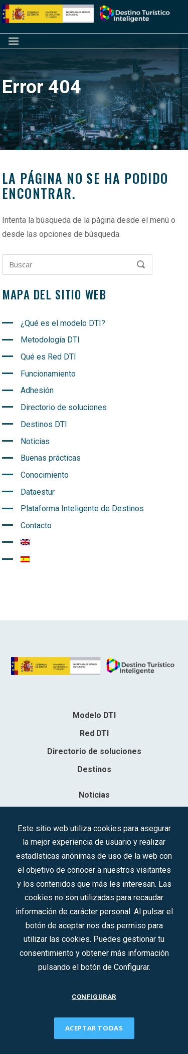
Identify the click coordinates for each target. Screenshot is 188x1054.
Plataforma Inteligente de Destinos (82, 508)
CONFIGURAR (94, 996)
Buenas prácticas (51, 458)
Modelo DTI (94, 715)
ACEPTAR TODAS (94, 1027)
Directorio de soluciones (64, 407)
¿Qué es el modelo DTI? (63, 323)
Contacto (36, 525)
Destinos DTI (44, 424)
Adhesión (37, 390)
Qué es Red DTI (48, 357)
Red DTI (94, 733)
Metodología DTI (50, 339)
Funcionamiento (48, 374)
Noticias (35, 441)
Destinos (94, 769)
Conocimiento (45, 475)
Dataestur (38, 492)
